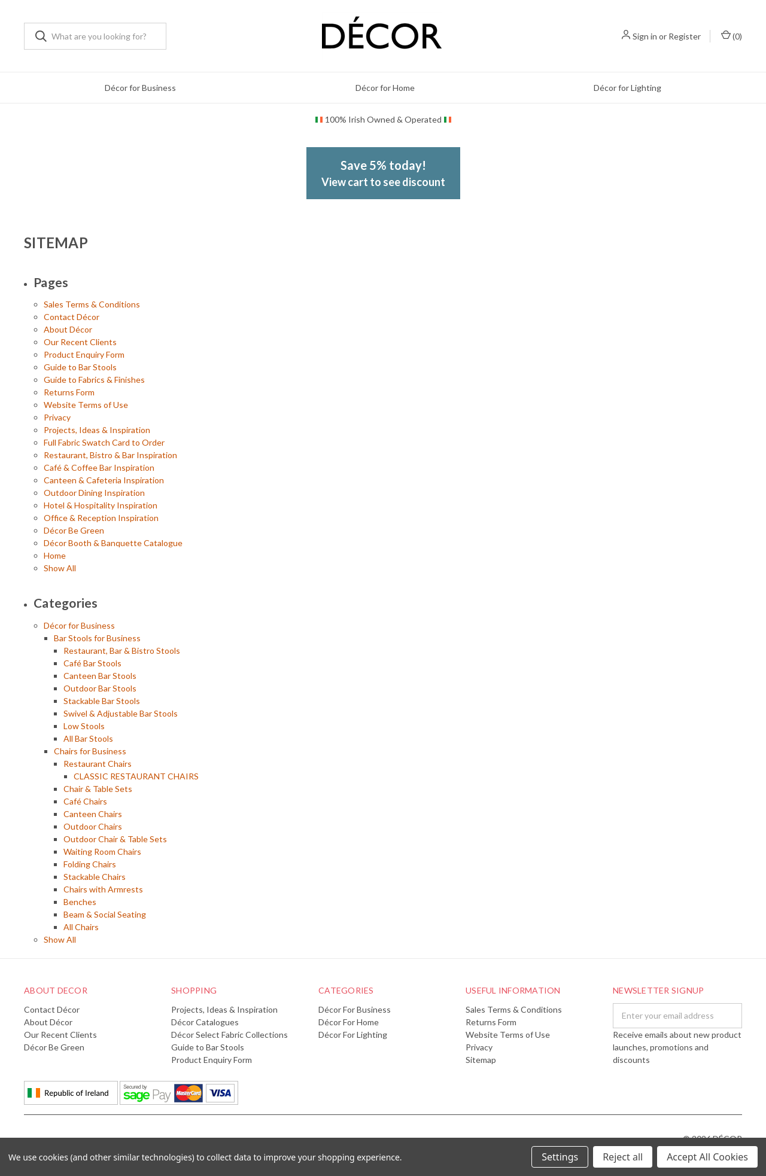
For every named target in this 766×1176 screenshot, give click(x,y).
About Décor (68, 329)
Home (55, 555)
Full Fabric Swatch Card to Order (104, 442)
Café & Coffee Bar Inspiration (99, 467)
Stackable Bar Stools (101, 701)
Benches (79, 902)
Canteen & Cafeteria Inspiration (104, 480)
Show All (60, 568)
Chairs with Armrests (103, 889)
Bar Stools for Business (97, 638)
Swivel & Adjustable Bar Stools (120, 713)
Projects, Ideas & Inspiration (97, 430)
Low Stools (84, 726)
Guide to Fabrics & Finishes (94, 379)
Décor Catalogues (205, 1022)
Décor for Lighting (627, 88)
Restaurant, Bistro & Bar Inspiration (110, 455)
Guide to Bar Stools (80, 367)
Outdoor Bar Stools (99, 688)
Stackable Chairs (94, 877)
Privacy (57, 417)
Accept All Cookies (707, 1156)
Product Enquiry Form (84, 354)
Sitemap (481, 1060)
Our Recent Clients (80, 342)
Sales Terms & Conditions (92, 304)
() (731, 35)
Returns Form (69, 392)
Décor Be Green (74, 530)
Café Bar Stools (92, 663)
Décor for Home (385, 88)
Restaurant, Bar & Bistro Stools (121, 650)
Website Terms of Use (86, 405)
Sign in (645, 36)
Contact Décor (71, 317)
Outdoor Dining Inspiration (94, 493)
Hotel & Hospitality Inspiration (100, 505)
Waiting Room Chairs (102, 851)
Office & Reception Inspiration (101, 518)
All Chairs (81, 927)
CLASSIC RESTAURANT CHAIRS (136, 776)
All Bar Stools (88, 738)
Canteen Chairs (92, 814)
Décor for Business (140, 88)
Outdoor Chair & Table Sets (115, 839)
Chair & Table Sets (97, 789)
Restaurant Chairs (97, 763)
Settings (560, 1156)
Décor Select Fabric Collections (229, 1034)
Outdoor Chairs (92, 826)
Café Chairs (85, 801)
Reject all (623, 1156)
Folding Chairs (89, 864)
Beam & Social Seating (104, 914)
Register (684, 36)
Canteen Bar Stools (99, 676)
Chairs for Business (90, 751)
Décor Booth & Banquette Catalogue (113, 543)
